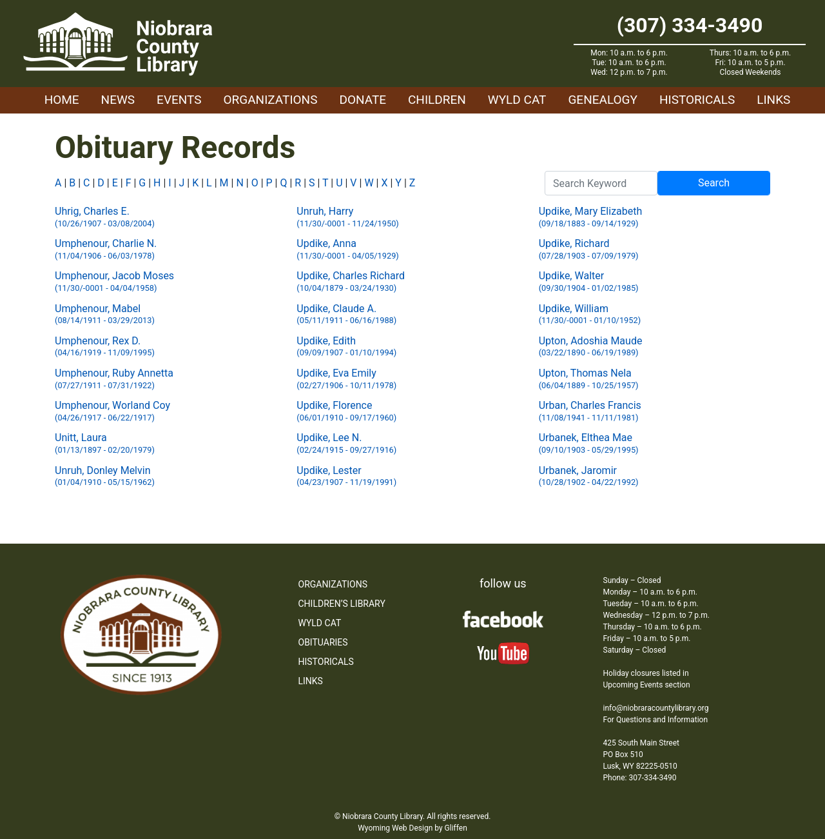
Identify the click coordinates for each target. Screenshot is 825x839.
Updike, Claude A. (346, 314)
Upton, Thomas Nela (589, 379)
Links (773, 99)
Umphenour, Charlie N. (106, 249)
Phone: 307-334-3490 (640, 777)
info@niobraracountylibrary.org (656, 708)
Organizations (271, 99)
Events (179, 99)
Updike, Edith (346, 346)
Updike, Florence (346, 411)
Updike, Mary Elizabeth (591, 217)
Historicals (697, 99)
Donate (362, 99)
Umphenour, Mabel (105, 314)
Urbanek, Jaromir (589, 476)
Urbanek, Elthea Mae (589, 443)
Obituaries (323, 642)
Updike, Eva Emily (346, 379)
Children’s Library (341, 603)
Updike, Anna (347, 249)
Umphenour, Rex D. (105, 346)
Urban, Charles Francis (590, 411)
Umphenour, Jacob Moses (114, 281)
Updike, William (590, 314)
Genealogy (602, 99)
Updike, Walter (589, 281)
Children (437, 99)
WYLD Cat (517, 99)
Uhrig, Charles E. (105, 217)
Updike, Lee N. (346, 443)
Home (61, 99)
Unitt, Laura (105, 443)
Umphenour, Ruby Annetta (114, 379)
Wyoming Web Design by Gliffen (412, 828)
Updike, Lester (346, 476)
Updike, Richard (589, 249)
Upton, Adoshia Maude (591, 346)
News (118, 99)
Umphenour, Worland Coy (112, 411)
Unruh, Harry (347, 217)
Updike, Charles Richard (350, 281)
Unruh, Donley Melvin (105, 476)
